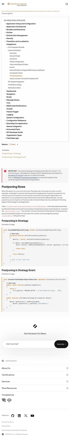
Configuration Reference (15, 120)
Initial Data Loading (14, 85)
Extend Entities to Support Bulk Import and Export (27, 70)
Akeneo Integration (14, 126)
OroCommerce (11, 361)
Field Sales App (11, 138)
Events (12, 67)
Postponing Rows (16, 76)
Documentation (7, 11)
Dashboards (11, 91)
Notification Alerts (14, 88)
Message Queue (11, 100)
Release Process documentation (25, 177)
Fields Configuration (17, 62)
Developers (16, 11)
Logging (9, 115)
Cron (8, 103)
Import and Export (53, 11)
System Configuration (15, 117)
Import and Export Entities (19, 64)
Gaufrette (13, 59)
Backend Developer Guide (29, 11)
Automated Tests (12, 129)
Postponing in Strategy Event (14, 157)
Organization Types (14, 135)
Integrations (42, 11)
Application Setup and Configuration (20, 23)
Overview (13, 53)
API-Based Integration (16, 82)
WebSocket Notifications (15, 106)
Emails (9, 97)
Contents (5, 150)
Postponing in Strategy (11, 153)
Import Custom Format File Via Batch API (24, 79)
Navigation (10, 94)
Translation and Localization (16, 41)
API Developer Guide (13, 132)
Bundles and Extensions (14, 29)
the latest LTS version (15, 175)
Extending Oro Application (16, 123)
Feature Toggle (12, 112)
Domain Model (15, 56)
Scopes (9, 109)
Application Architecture (15, 26)
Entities (8, 32)
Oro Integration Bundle (15, 47)
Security (8, 38)
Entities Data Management (16, 35)
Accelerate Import (16, 73)
